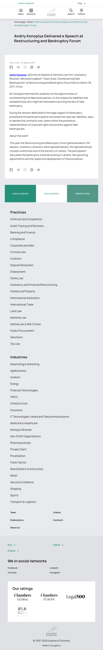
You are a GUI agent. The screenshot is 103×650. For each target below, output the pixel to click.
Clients (57, 512)
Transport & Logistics (23, 502)
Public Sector (18, 462)
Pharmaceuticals (20, 443)
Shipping (15, 489)
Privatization (18, 456)
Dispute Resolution (22, 265)
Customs (15, 258)
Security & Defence (22, 482)
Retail (13, 475)
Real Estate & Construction (26, 469)
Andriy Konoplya (18, 74)
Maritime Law (18, 317)
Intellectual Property (22, 291)
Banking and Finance (22, 232)
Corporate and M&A (22, 245)
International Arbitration (25, 298)
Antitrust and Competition (26, 219)
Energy (14, 384)
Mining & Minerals (21, 430)
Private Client (18, 449)
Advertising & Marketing (24, 364)
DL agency (55, 645)
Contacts (58, 520)
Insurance (16, 410)
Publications (17, 520)
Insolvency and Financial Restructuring (33, 285)
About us (15, 527)
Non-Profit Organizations (25, 436)
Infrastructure (18, 403)
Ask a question (51, 193)
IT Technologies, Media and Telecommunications (39, 416)
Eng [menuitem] (80, 3)
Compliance (17, 239)
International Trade (21, 304)
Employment (18, 271)
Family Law (16, 278)
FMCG (14, 397)
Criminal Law (18, 252)
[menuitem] (80, 3)
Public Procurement (22, 330)
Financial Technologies (24, 390)
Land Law (16, 311)
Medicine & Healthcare (24, 423)
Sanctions (16, 337)
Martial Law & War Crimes (25, 324)
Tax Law (15, 344)
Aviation (15, 377)
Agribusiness (18, 370)
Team (13, 512)
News (30, 21)
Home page (20, 21)
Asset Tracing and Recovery (27, 226)
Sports (14, 495)
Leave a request (26, 3)
